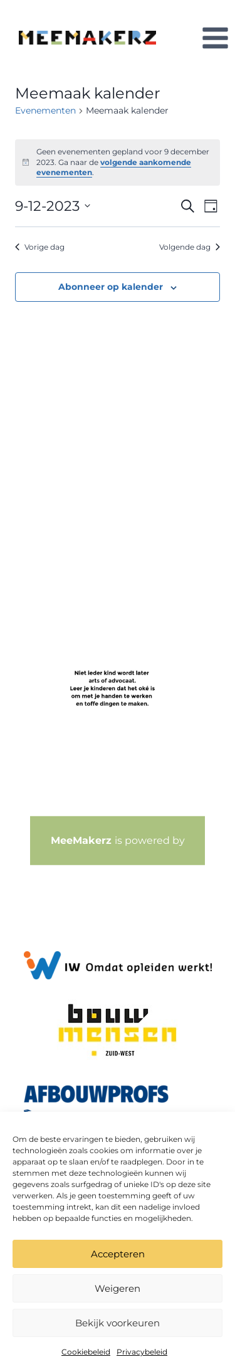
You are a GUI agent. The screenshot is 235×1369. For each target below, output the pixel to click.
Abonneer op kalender (110, 286)
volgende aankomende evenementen (113, 167)
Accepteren (118, 1254)
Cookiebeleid (85, 1351)
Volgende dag (189, 247)
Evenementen (45, 110)
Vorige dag (40, 247)
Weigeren (117, 1288)
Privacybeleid (142, 1351)
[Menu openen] (215, 37)
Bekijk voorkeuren (117, 1323)
